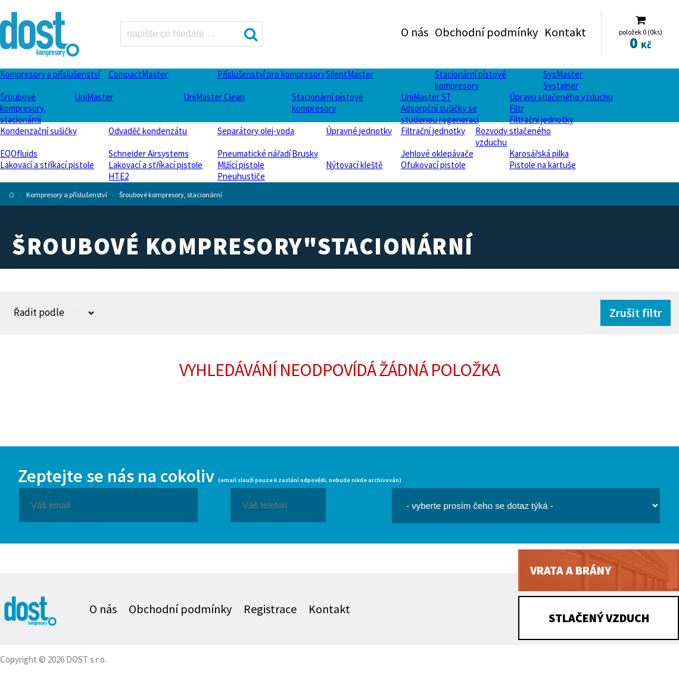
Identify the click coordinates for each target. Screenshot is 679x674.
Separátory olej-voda (255, 130)
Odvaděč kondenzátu (147, 130)
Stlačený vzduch (599, 617)
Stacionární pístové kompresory (470, 80)
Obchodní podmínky (486, 31)
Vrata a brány (570, 570)
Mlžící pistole (240, 164)
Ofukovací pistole (433, 164)
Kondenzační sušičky (38, 130)
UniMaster (93, 97)
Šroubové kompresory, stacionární (23, 108)
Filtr (516, 108)
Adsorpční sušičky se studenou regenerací (440, 114)
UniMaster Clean (214, 97)
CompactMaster (138, 74)
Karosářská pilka (539, 153)
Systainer (560, 85)
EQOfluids (19, 153)
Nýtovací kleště (354, 164)
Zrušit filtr (635, 312)
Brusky (305, 153)
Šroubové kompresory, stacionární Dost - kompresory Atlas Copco (40, 34)
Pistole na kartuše (542, 164)
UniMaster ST (426, 97)
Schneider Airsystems (148, 153)
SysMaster (563, 74)
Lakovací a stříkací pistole (47, 164)
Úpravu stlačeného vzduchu (561, 97)
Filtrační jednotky (541, 119)
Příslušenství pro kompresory (271, 74)
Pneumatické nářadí (254, 153)
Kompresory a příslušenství (50, 74)
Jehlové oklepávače (437, 153)
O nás (414, 31)
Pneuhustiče (241, 176)
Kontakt (565, 31)
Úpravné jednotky (359, 130)
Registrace (270, 608)
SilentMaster (349, 74)
